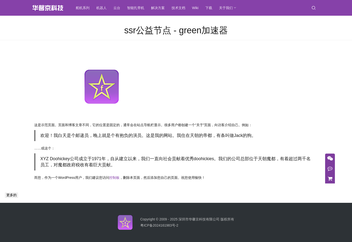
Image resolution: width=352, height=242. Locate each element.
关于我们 (227, 8)
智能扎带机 (137, 8)
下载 (210, 8)
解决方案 (159, 8)
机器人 (103, 8)
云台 (118, 8)
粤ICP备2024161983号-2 (159, 225)
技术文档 (180, 8)
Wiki (197, 8)
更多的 (11, 195)
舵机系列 (84, 8)
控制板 (114, 178)
